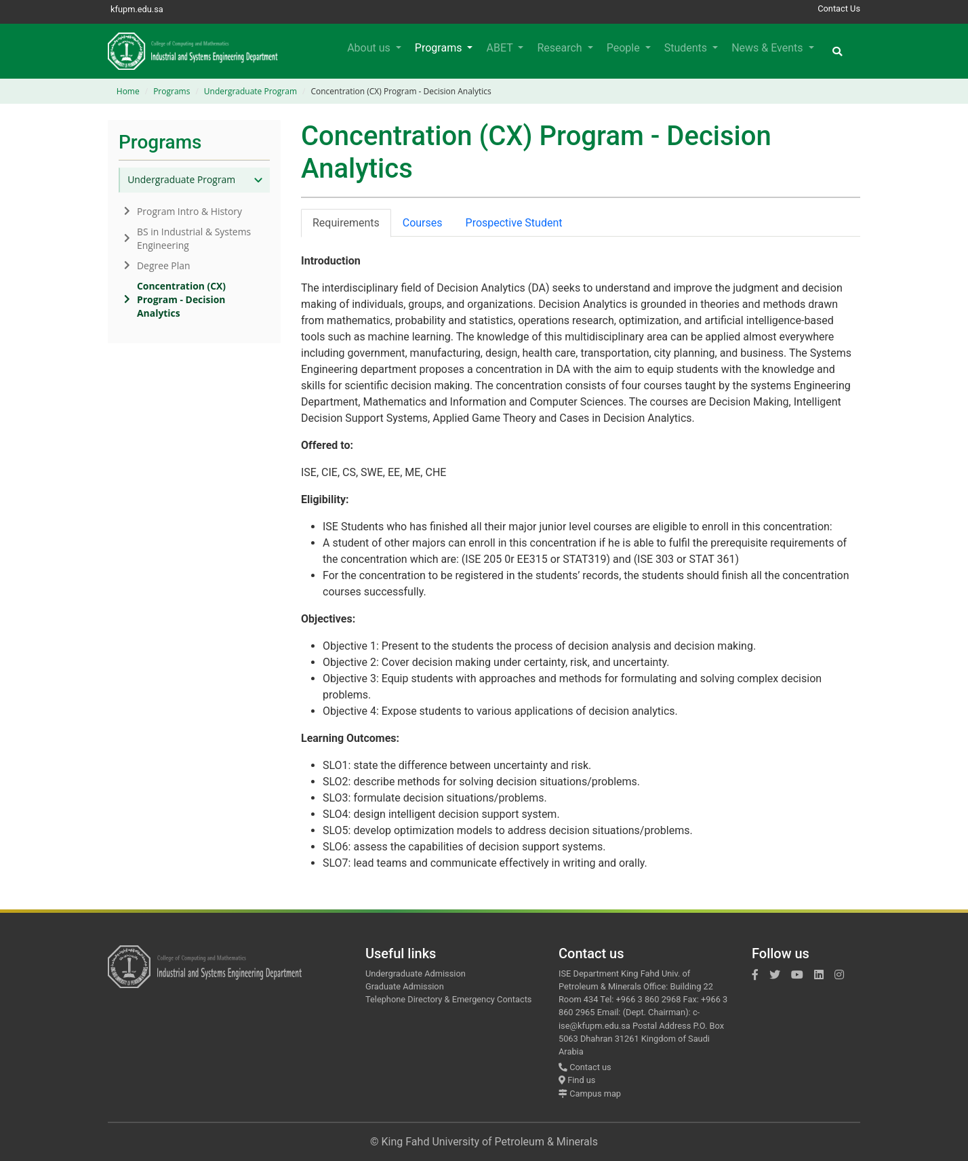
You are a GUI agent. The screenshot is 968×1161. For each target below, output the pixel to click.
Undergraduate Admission (415, 973)
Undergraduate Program (250, 91)
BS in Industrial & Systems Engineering (187, 238)
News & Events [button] (768, 47)
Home (128, 91)
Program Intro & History (183, 211)
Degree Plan (157, 265)
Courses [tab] (423, 222)
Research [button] (560, 47)
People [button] (625, 47)
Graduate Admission (404, 986)
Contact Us (839, 8)
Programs (171, 91)
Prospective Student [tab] (514, 222)
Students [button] (687, 47)
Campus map (590, 1093)
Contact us (585, 1067)
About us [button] (370, 47)
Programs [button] (440, 47)
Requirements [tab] (346, 222)
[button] (837, 51)
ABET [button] (500, 47)
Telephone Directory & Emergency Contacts (448, 999)
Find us (577, 1080)
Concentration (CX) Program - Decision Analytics (175, 299)
